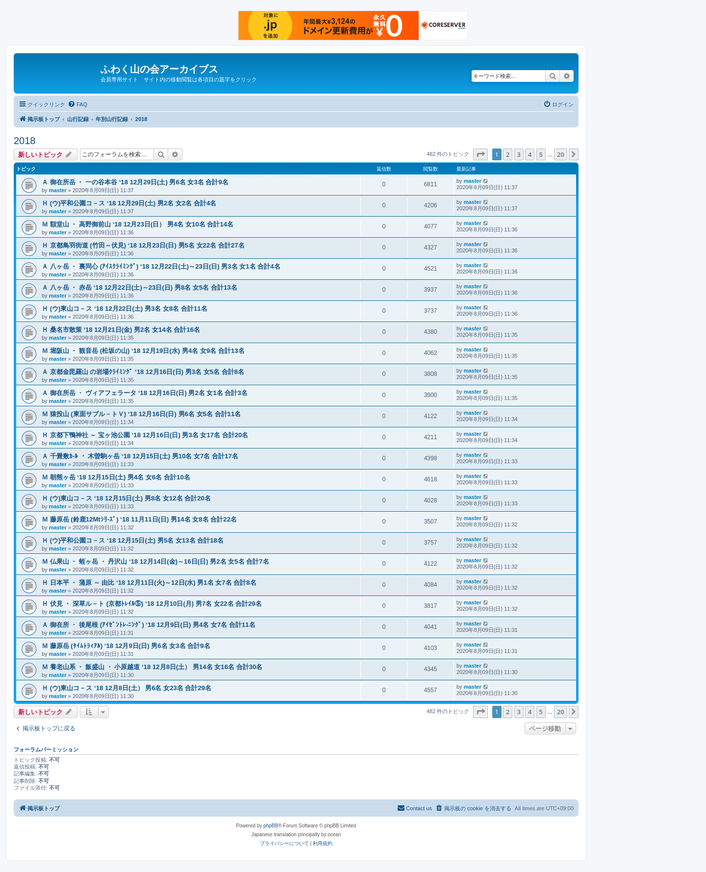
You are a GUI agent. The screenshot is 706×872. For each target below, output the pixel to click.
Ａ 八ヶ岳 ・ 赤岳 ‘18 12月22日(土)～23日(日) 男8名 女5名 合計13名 (139, 287)
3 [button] (519, 154)
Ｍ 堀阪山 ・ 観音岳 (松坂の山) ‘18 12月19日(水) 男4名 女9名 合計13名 (143, 350)
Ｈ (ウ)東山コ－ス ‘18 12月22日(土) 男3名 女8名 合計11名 (124, 308)
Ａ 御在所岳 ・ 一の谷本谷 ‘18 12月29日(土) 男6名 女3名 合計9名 (135, 182)
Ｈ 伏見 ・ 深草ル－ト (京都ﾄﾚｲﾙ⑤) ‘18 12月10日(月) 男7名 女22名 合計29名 (152, 603)
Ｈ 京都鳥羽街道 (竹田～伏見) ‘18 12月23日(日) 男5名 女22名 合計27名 (143, 245)
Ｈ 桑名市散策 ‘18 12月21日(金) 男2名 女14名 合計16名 (121, 329)
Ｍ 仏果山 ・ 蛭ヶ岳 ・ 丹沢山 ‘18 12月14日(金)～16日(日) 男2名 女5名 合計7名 (155, 561)
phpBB (270, 825)
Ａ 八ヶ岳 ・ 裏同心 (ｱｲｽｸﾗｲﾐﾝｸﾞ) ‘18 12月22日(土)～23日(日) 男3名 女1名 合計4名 (161, 266)
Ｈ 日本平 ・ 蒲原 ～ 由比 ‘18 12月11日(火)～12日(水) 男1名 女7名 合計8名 (149, 582)
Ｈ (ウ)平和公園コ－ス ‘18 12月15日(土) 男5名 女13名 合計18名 (133, 540)
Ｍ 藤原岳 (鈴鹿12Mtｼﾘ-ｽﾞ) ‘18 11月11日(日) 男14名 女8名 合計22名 (139, 519)
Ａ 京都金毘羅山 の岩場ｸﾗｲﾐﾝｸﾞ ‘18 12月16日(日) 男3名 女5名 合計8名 (143, 371)
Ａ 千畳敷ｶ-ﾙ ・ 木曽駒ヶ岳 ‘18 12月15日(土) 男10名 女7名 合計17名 (140, 456)
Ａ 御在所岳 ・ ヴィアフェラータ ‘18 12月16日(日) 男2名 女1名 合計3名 (145, 393)
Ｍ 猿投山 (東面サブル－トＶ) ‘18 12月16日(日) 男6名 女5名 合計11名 (141, 414)
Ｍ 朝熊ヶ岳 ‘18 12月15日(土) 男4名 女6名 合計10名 (116, 477)
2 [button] (507, 154)
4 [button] (529, 154)
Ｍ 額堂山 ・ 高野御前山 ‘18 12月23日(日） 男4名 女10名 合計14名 (137, 224)
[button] (480, 154)
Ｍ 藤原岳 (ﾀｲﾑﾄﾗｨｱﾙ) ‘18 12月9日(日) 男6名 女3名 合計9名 (126, 645)
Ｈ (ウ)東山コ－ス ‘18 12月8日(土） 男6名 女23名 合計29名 (126, 688)
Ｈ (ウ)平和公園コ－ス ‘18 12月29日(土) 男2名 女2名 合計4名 (129, 203)
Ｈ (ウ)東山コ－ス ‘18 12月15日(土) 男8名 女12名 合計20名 (126, 498)
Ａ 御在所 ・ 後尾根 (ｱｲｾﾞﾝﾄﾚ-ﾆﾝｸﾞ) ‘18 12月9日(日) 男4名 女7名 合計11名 (148, 624)
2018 (25, 140)
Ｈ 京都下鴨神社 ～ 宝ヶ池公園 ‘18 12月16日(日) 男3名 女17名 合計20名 (145, 435)
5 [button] (541, 154)
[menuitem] (77, 104)
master (58, 190)
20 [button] (560, 154)
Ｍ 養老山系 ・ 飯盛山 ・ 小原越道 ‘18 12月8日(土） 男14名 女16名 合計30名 (152, 667)
